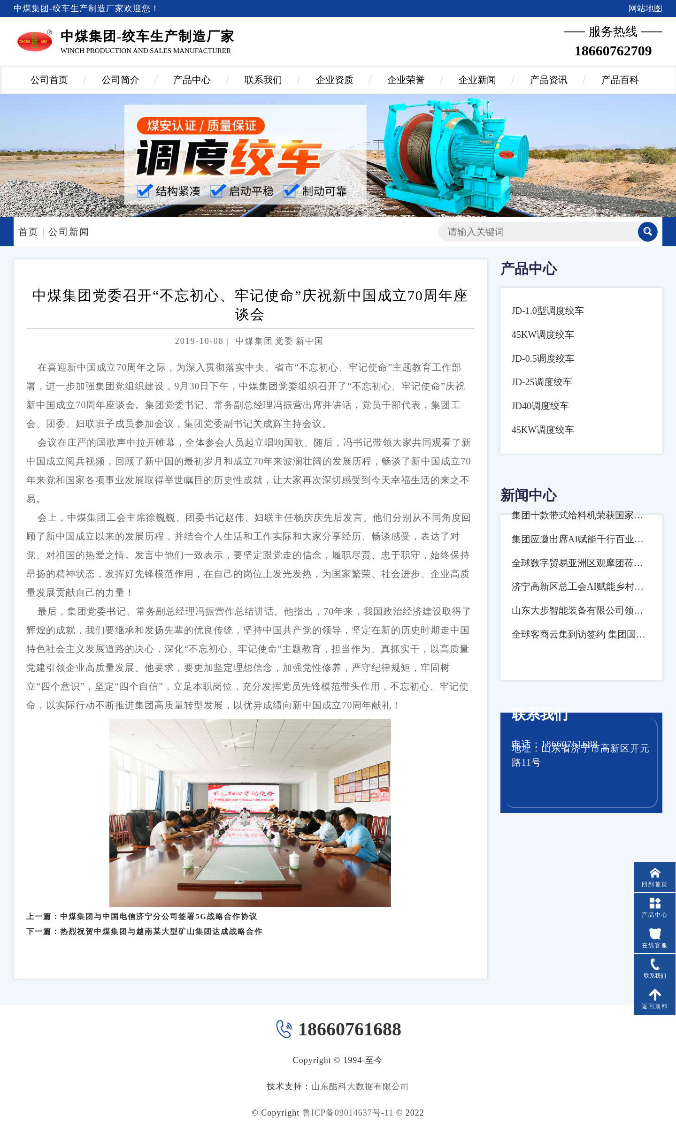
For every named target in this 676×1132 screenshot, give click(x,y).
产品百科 (620, 80)
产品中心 (192, 80)
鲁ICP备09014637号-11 (347, 1112)
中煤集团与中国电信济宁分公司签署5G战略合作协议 (158, 908)
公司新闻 (69, 232)
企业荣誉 (406, 80)
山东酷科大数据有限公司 (360, 1086)
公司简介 (120, 80)
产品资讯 (549, 80)
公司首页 (49, 80)
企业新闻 (477, 80)
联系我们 (263, 80)
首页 (28, 232)
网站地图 (645, 8)
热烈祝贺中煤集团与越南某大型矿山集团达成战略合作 (161, 923)
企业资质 (334, 80)
